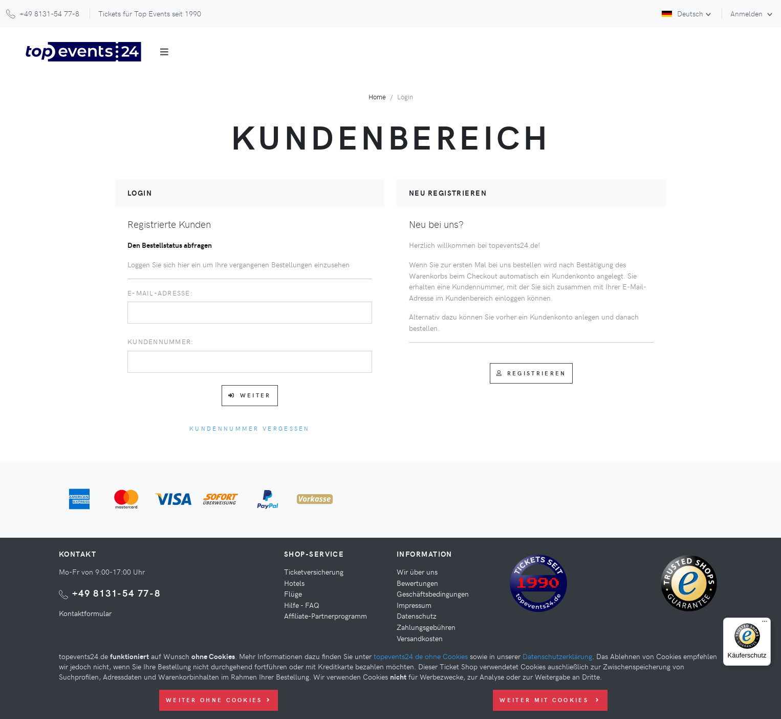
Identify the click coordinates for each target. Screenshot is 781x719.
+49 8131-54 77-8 (116, 592)
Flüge (293, 593)
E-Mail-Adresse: (160, 292)
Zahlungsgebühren (426, 627)
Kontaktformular (85, 613)
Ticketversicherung (313, 571)
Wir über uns (417, 571)
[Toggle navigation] (164, 52)
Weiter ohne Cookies (218, 700)
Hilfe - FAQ (301, 605)
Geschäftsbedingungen (433, 593)
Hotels (294, 583)
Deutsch (682, 13)
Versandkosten (420, 638)
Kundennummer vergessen (249, 428)
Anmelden (747, 13)
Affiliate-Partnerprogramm (325, 615)
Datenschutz (417, 615)
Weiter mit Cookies (550, 700)
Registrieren (531, 373)
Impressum (414, 605)
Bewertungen (417, 583)
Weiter (249, 395)
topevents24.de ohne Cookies (421, 656)
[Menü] (764, 624)
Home (377, 96)
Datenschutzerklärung (557, 656)
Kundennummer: (160, 341)
